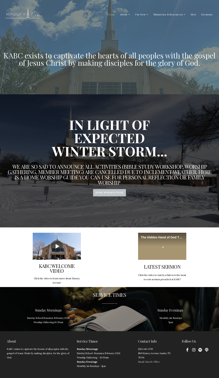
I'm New (141, 14)
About (125, 14)
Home (111, 14)
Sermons (207, 14)
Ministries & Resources (169, 14)
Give (193, 14)
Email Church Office (149, 361)
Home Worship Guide (109, 192)
